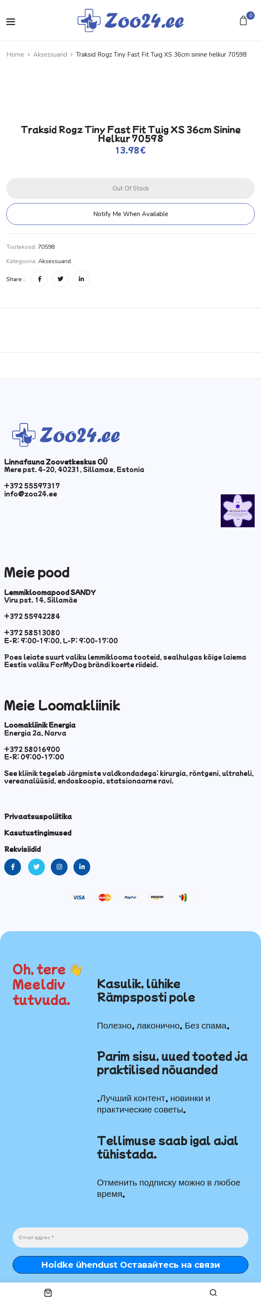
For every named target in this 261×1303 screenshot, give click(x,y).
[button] (244, 21)
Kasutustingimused (37, 832)
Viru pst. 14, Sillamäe (40, 599)
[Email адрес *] (130, 1237)
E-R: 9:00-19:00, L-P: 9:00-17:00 (61, 640)
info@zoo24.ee (30, 493)
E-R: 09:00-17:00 (34, 756)
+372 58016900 (32, 749)
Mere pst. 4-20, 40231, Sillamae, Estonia (74, 469)
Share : (15, 279)
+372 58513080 (32, 632)
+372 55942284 (32, 616)
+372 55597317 (32, 485)
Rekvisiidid (22, 849)
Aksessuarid (50, 54)
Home (15, 54)
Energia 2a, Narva (35, 733)
